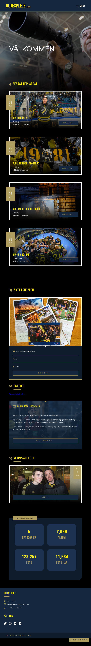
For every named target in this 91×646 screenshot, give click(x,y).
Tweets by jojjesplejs (17, 394)
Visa (45, 497)
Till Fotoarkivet (45, 441)
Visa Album (68, 123)
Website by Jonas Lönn (20, 635)
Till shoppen (45, 373)
